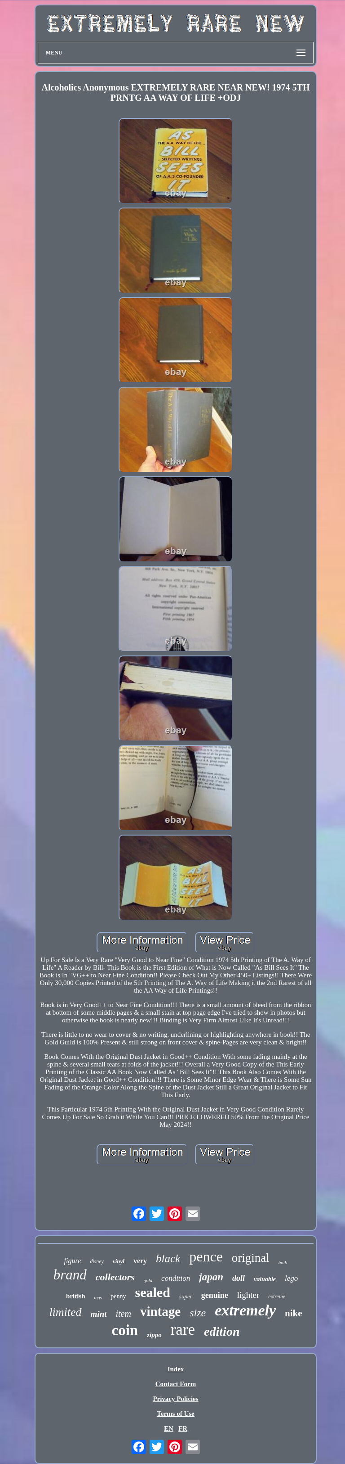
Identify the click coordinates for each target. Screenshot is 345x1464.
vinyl (118, 1261)
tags (98, 1297)
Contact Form (175, 1383)
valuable (265, 1279)
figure (72, 1261)
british (75, 1296)
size (198, 1313)
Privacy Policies (175, 1398)
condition (175, 1278)
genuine (214, 1295)
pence (206, 1256)
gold (148, 1280)
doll (238, 1278)
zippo (154, 1334)
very (140, 1261)
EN (168, 1428)
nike (293, 1313)
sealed (152, 1292)
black (168, 1258)
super (185, 1296)
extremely (245, 1310)
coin (125, 1330)
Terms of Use (176, 1413)
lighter (248, 1295)
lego (291, 1278)
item (123, 1314)
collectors (115, 1277)
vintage (160, 1311)
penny (118, 1296)
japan (211, 1277)
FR (182, 1428)
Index (176, 1369)
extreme (276, 1296)
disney (97, 1261)
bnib (283, 1262)
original (251, 1258)
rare (183, 1329)
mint (99, 1314)
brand (70, 1275)
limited (65, 1312)
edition (221, 1331)
